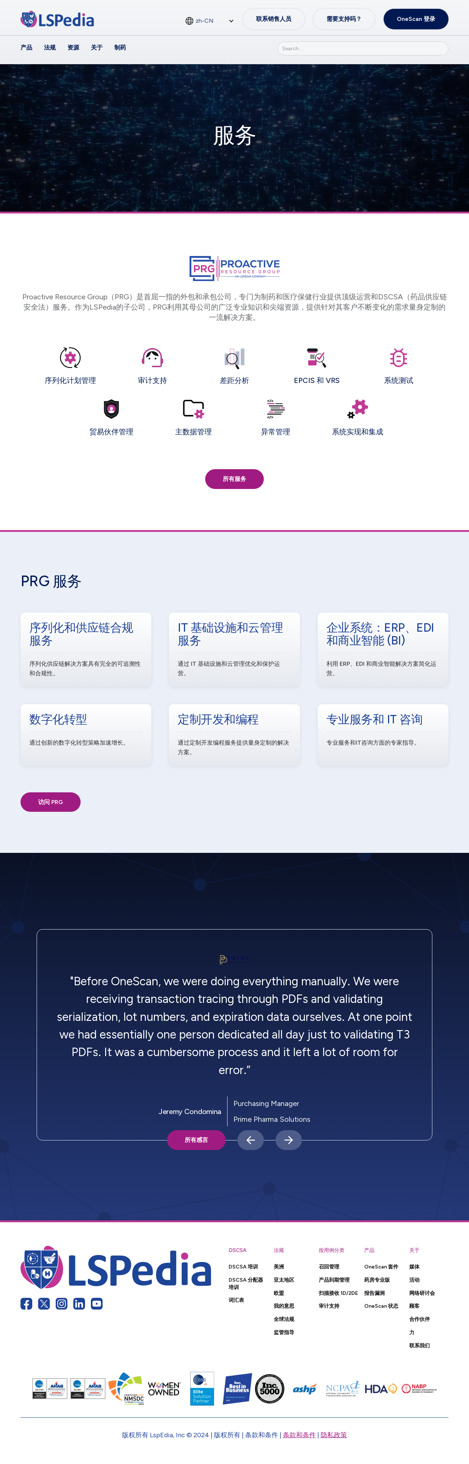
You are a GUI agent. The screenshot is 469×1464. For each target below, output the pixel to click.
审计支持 (329, 1306)
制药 (120, 47)
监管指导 (284, 1332)
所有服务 (234, 478)
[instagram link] (61, 1304)
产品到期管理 (334, 1280)
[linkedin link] (79, 1304)
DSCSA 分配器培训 (246, 1283)
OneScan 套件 (381, 1266)
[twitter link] (44, 1304)
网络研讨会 (422, 1293)
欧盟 (279, 1293)
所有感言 (196, 1139)
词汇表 (236, 1300)
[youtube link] (97, 1304)
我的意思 (284, 1306)
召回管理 (329, 1266)
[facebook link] (26, 1304)
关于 (97, 47)
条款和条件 (299, 1435)
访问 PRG (50, 802)
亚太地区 (284, 1280)
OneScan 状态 (381, 1306)
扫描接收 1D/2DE (338, 1293)
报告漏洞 (374, 1293)
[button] (250, 1140)
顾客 (414, 1306)
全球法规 (284, 1319)
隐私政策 (334, 1435)
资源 (73, 47)
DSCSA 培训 (243, 1266)
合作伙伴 (419, 1319)
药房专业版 (377, 1280)
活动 (414, 1280)
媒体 (414, 1266)
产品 (26, 47)
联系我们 (419, 1345)
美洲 (279, 1266)
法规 (50, 47)
